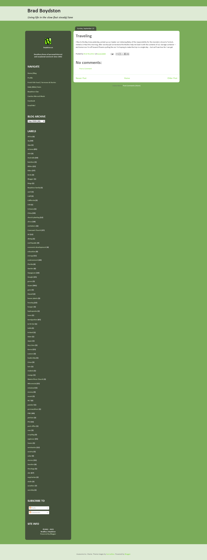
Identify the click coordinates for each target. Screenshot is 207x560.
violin (30, 482)
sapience (31, 439)
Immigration (32, 320)
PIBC (29, 413)
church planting (34, 217)
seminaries (32, 447)
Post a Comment (85, 69)
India (29, 328)
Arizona (30, 149)
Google (30, 277)
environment (33, 260)
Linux (30, 362)
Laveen (30, 354)
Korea (30, 349)
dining (30, 239)
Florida (30, 264)
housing (31, 303)
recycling (31, 435)
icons (29, 315)
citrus (30, 222)
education (31, 252)
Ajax (29, 145)
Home (127, 78)
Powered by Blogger (48, 534)
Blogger (30, 179)
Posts (32, 508)
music (30, 396)
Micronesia (32, 384)
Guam (30, 286)
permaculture (33, 409)
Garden (30, 269)
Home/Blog (32, 73)
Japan (30, 341)
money (30, 392)
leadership (32, 358)
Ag (29, 141)
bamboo (31, 162)
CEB (29, 205)
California (31, 200)
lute (29, 367)
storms (30, 460)
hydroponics (32, 311)
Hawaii (30, 294)
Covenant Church (34, 230)
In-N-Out (31, 324)
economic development (37, 247)
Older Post (172, 78)
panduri (31, 405)
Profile (30, 78)
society (30, 452)
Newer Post (81, 78)
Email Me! (31, 106)
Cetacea (31, 209)
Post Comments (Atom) (131, 86)
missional (31, 388)
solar (29, 456)
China (30, 213)
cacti (29, 192)
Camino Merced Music (36, 96)
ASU (29, 154)
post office (32, 426)
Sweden (31, 464)
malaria (30, 371)
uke (29, 473)
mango (30, 375)
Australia (31, 158)
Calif (29, 196)
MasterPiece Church (35, 379)
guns (29, 290)
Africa (30, 137)
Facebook (31, 101)
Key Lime (31, 345)
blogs (30, 183)
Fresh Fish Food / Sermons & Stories (42, 82)
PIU (29, 422)
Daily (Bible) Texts (34, 87)
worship (31, 490)
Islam (30, 337)
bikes (30, 171)
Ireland (30, 332)
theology (31, 469)
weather (31, 486)
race (29, 430)
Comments (34, 513)
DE (29, 234)
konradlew (110, 554)
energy (30, 256)
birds (29, 175)
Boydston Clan (33, 92)
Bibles (30, 166)
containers (32, 226)
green (30, 281)
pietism (30, 418)
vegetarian (32, 477)
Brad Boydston (44, 11)
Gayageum (32, 273)
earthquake (32, 243)
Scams (30, 443)
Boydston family (34, 188)
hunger (30, 307)
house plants (33, 298)
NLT (29, 401)
